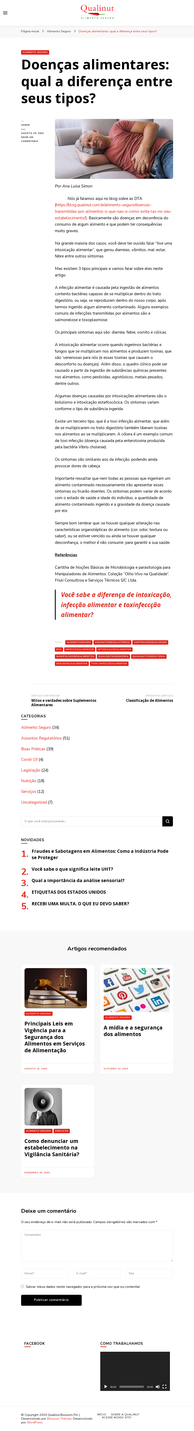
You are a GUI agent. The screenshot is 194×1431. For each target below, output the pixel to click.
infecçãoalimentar (80, 649)
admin (25, 125)
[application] (135, 1371)
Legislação (30, 770)
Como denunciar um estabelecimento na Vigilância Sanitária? (51, 1147)
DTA (59, 649)
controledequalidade (150, 642)
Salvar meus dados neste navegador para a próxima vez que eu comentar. (83, 1286)
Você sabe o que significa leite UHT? (72, 869)
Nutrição (28, 781)
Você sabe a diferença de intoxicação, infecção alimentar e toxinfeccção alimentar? (116, 604)
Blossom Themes (59, 1418)
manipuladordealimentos (75, 656)
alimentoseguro (79, 642)
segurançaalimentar (71, 663)
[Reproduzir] (106, 1387)
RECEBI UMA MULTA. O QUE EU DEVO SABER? (80, 903)
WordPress (34, 1422)
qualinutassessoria (113, 656)
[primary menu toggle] (5, 12)
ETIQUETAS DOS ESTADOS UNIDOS (69, 892)
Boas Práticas (33, 749)
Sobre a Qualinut (125, 1414)
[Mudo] (158, 1387)
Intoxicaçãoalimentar (114, 649)
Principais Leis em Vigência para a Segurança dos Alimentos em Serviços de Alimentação (54, 1037)
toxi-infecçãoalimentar (109, 663)
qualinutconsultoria (149, 656)
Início (101, 1414)
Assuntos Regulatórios (41, 738)
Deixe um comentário (35, 139)
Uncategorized (34, 802)
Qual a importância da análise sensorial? (78, 880)
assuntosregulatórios (112, 642)
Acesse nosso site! (117, 1417)
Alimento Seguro (35, 52)
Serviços (28, 791)
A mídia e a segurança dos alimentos (133, 1031)
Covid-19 (29, 759)
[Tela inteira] (164, 1387)
